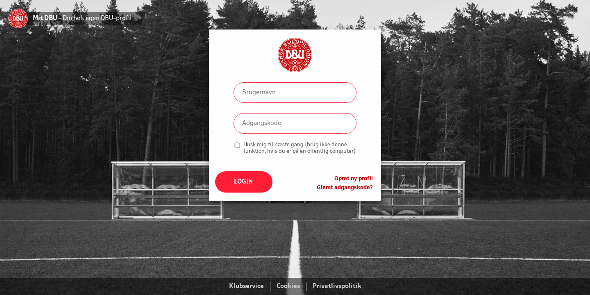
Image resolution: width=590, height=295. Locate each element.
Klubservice (246, 286)
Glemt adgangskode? (345, 188)
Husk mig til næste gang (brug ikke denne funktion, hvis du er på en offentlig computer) (299, 148)
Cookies (288, 286)
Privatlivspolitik (337, 286)
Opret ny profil (353, 179)
